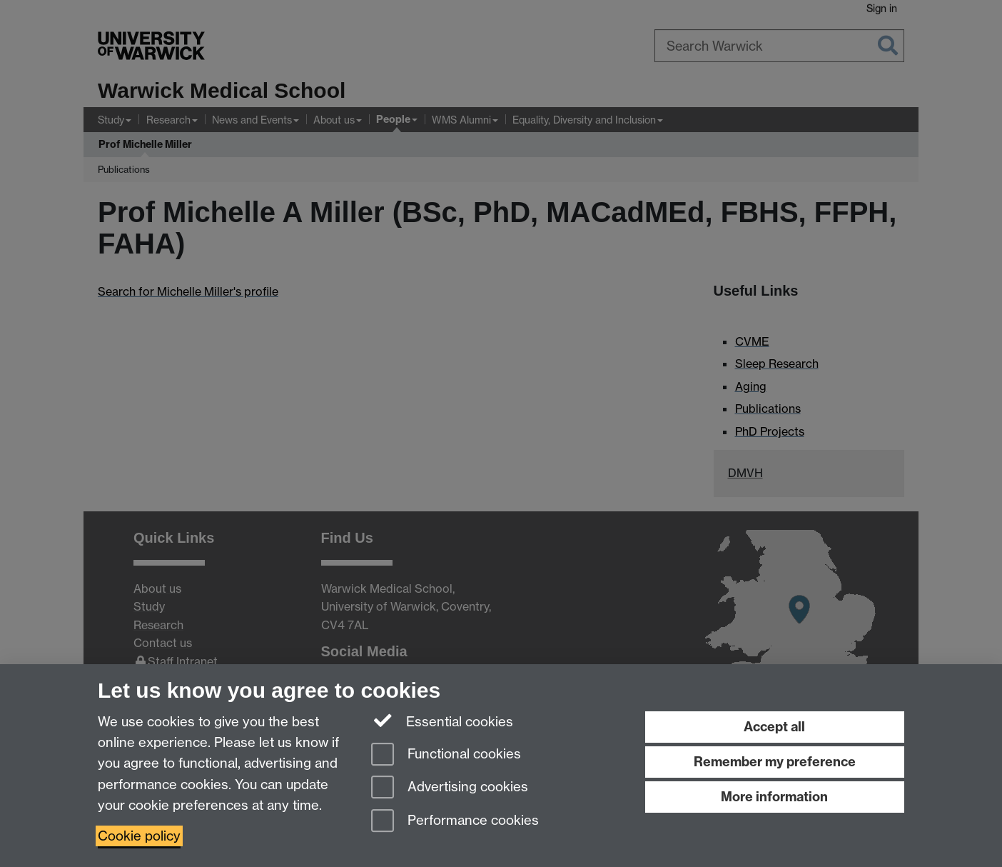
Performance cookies (455, 821)
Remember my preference (775, 761)
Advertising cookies (449, 788)
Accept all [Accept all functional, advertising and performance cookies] (774, 726)
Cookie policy (139, 836)
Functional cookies (446, 755)
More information (774, 796)
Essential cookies (442, 720)
